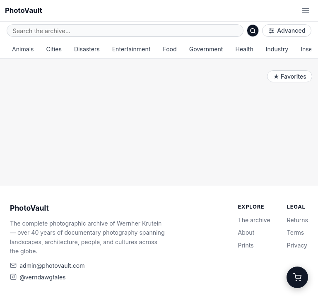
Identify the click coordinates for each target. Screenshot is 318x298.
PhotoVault (23, 10)
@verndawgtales (42, 277)
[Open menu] (305, 10)
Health (244, 49)
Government (206, 49)
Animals (23, 49)
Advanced (287, 30)
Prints (246, 245)
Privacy (297, 245)
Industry (277, 49)
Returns (297, 219)
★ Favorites (289, 76)
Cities (54, 49)
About (246, 232)
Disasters (87, 49)
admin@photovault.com (51, 265)
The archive (254, 219)
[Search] (253, 30)
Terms (295, 232)
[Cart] (297, 277)
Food (169, 49)
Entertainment (131, 49)
